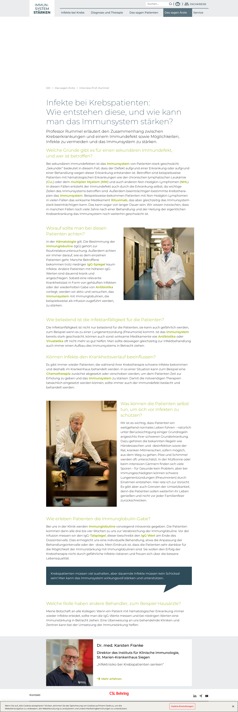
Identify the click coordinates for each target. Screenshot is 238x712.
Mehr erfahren (111, 679)
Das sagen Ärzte (176, 12)
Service (198, 12)
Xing (201, 696)
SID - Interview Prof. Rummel (41, 8)
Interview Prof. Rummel (94, 88)
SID (48, 88)
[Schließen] (233, 706)
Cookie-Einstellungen (182, 706)
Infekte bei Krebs (72, 12)
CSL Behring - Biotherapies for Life (119, 695)
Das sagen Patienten (143, 12)
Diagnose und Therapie (107, 12)
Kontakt (34, 695)
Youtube (207, 696)
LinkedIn (195, 696)
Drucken (177, 4)
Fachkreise (198, 4)
